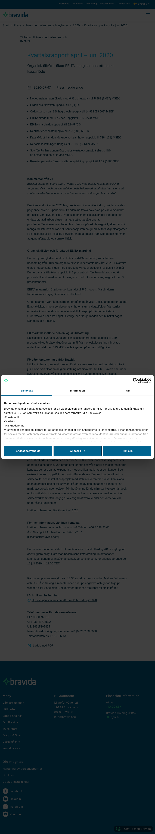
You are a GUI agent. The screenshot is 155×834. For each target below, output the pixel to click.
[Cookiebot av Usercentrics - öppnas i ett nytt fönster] (135, 380)
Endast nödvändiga (28, 450)
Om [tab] (128, 390)
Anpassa (77, 450)
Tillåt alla (127, 450)
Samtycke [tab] (27, 390)
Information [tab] (77, 390)
